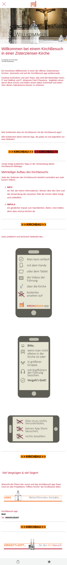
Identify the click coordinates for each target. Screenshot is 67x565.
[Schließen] (4, 4)
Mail (3, 514)
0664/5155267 (12, 517)
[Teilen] (17, 561)
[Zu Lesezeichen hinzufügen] (49, 561)
